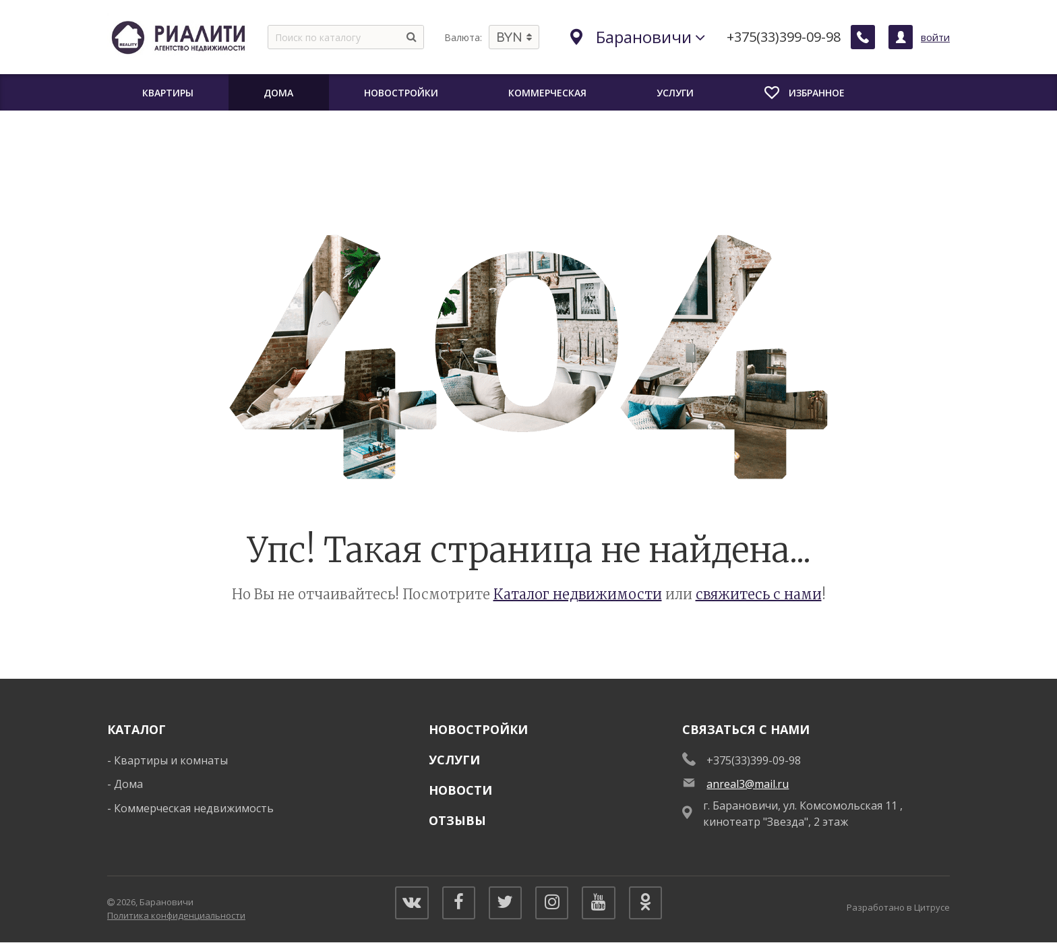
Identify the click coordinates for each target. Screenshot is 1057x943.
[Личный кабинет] (900, 37)
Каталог (136, 729)
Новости (460, 790)
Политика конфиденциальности (176, 915)
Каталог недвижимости (577, 594)
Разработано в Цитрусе (898, 907)
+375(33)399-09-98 (784, 37)
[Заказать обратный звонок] (863, 37)
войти (935, 37)
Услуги (454, 760)
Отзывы (457, 820)
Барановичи (637, 37)
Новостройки (478, 729)
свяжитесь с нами (759, 594)
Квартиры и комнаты (171, 760)
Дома (128, 784)
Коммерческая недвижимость (194, 808)
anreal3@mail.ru (747, 784)
